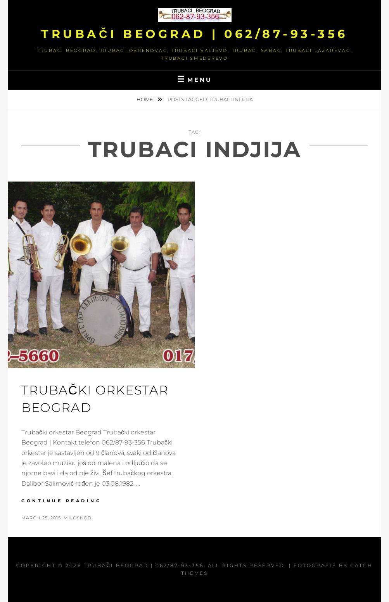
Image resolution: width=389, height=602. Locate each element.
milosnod (78, 518)
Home (145, 99)
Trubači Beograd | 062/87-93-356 (194, 34)
